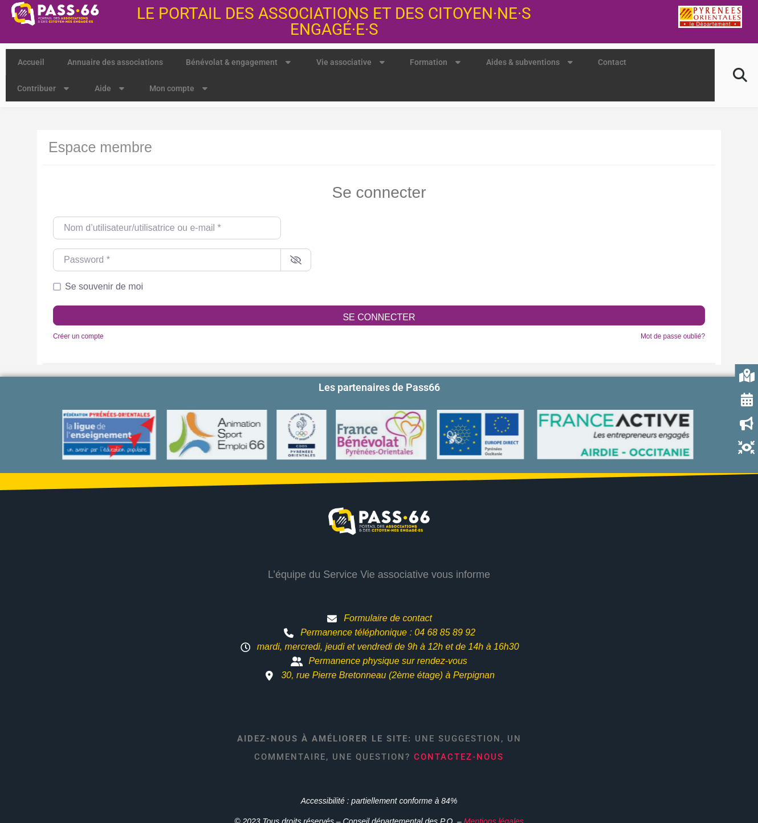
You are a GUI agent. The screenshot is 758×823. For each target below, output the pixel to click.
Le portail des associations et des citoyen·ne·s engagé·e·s (334, 21)
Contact (612, 62)
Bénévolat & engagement (240, 62)
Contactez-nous (459, 757)
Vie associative (352, 62)
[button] (740, 75)
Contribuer (44, 88)
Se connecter (379, 317)
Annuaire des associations (115, 62)
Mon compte (179, 88)
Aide (111, 88)
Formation (436, 62)
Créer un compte (78, 336)
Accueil (31, 62)
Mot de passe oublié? (673, 336)
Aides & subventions (531, 62)
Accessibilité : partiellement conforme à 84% (379, 800)
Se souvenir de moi (104, 286)
